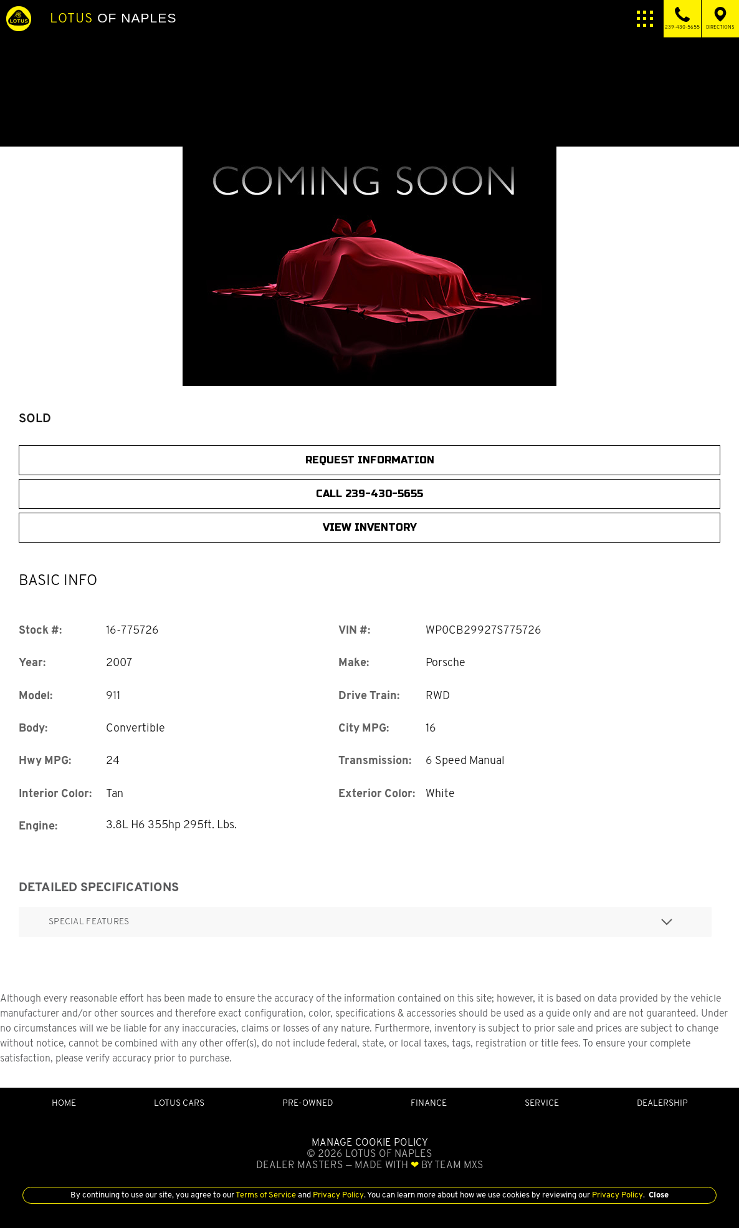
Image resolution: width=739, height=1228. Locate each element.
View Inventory (370, 527)
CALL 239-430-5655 (369, 494)
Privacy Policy (337, 1194)
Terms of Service (266, 1194)
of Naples (113, 18)
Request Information (369, 460)
